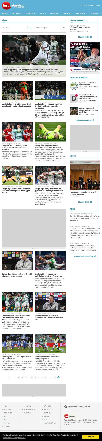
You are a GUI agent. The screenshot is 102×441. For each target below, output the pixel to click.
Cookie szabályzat (50, 423)
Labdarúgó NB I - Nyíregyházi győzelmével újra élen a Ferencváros (48, 275)
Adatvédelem (48, 410)
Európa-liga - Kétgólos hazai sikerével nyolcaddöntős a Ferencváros (16, 316)
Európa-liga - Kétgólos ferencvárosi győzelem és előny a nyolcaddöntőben (49, 190)
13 (41, 377)
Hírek (4, 13)
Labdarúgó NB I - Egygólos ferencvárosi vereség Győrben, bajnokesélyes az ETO (16, 105)
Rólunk (46, 416)
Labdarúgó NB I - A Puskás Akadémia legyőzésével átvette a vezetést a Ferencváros (48, 106)
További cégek (83, 37)
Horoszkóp (7, 427)
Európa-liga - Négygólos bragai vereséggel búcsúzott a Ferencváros (48, 146)
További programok (84, 120)
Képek (42, 13)
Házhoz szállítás (30, 410)
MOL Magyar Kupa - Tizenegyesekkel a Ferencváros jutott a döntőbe (32, 69)
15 (49, 377)
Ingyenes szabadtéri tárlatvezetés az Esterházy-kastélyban (89, 110)
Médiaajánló (48, 406)
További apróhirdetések (83, 256)
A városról (28, 406)
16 (54, 377)
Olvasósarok (81, 13)
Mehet (29, 27)
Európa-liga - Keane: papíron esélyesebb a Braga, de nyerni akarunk (17, 275)
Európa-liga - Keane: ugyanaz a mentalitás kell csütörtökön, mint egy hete (49, 317)
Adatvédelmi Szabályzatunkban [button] (14, 438)
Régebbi (58, 377)
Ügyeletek (7, 423)
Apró (5, 420)
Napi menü (27, 413)
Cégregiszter (30, 13)
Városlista (26, 5)
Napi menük (54, 13)
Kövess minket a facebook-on (79, 406)
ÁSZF (45, 420)
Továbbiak (94, 13)
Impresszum (48, 413)
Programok (16, 13)
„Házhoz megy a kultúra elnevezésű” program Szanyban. (83, 193)
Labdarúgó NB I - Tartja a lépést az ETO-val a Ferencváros (16, 357)
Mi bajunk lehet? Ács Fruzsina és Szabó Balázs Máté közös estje (88, 97)
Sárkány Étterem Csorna (80, 27)
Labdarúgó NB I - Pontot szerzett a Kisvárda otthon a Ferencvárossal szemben (14, 147)
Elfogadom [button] (90, 436)
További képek (83, 202)
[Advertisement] (19, 228)
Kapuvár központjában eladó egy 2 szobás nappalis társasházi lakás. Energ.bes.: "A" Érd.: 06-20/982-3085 (83, 247)
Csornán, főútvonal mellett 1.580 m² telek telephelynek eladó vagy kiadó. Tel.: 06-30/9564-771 (85, 218)
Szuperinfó (67, 13)
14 (45, 377)
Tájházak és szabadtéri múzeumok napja (87, 84)
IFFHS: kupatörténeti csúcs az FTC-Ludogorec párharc (47, 357)
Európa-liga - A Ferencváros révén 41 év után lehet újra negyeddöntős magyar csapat (16, 191)
